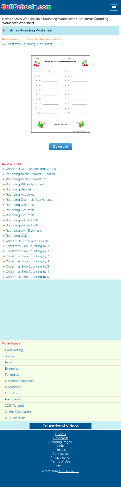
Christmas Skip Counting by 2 (27, 256)
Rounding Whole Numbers (25, 184)
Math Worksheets (27, 19)
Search (60, 465)
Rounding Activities (20, 194)
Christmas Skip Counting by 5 (27, 277)
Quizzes (60, 434)
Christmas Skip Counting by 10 (28, 246)
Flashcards (12, 399)
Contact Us (60, 454)
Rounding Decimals (20, 205)
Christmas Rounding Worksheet (29, 44)
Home (6, 19)
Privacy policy (60, 457)
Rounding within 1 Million (24, 220)
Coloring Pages (60, 442)
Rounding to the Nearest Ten (26, 179)
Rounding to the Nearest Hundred (30, 174)
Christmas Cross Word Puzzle (27, 241)
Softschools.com (68, 471)
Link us (61, 450)
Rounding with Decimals (24, 230)
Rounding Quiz (16, 236)
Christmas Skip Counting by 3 (27, 261)
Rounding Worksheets (59, 19)
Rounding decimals (20, 189)
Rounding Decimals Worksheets (29, 200)
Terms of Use (60, 461)
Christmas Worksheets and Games (31, 169)
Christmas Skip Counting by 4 (27, 272)
